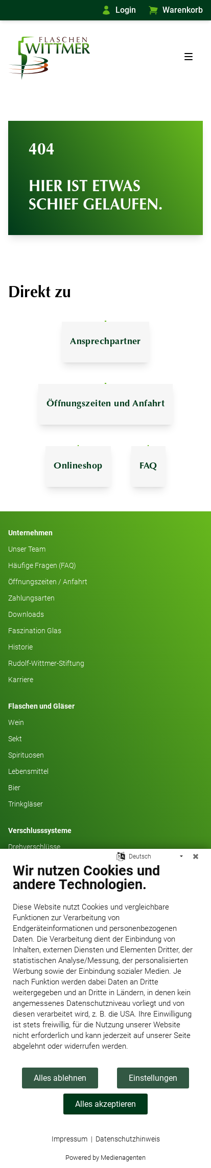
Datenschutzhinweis (128, 1139)
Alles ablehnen (60, 1078)
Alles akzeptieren (105, 1104)
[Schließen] (195, 856)
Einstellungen (153, 1078)
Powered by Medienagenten (105, 1157)
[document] (105, 964)
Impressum (69, 1139)
